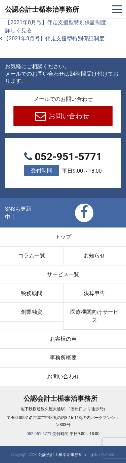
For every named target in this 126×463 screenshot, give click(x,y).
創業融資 (31, 312)
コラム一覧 (31, 255)
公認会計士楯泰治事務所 (42, 9)
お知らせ (94, 255)
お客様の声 (63, 339)
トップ (63, 237)
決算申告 (94, 293)
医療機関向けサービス (94, 316)
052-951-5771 (63, 164)
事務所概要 (63, 357)
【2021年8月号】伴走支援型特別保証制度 (55, 22)
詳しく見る (18, 30)
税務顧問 (31, 293)
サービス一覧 (63, 274)
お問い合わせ (68, 116)
